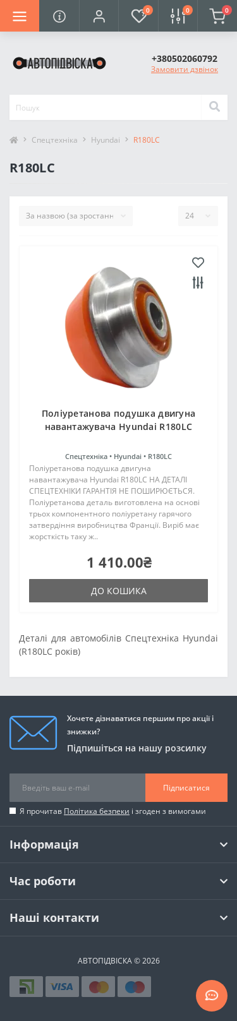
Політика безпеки (97, 811)
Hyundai (105, 139)
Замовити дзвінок (184, 69)
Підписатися (186, 787)
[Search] (214, 107)
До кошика (119, 591)
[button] (98, 16)
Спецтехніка (55, 139)
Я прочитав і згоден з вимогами (113, 811)
